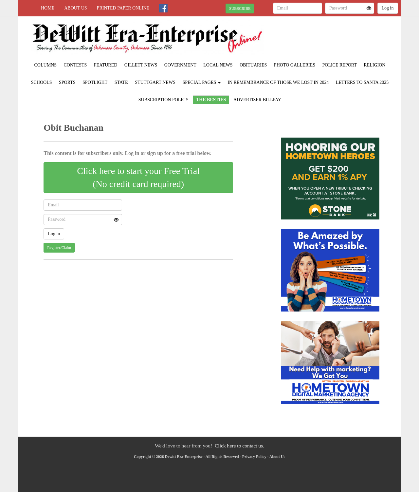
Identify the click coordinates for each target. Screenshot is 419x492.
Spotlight (94, 82)
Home (47, 8)
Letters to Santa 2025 (362, 82)
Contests (75, 65)
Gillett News (140, 65)
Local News (217, 65)
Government (180, 65)
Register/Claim (59, 247)
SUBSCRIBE (239, 8)
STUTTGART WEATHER (341, 39)
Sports (67, 82)
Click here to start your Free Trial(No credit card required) (138, 177)
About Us (75, 8)
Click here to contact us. (239, 445)
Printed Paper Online (123, 8)
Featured (106, 65)
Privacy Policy (254, 456)
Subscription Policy (163, 99)
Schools (41, 82)
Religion (374, 65)
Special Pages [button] (201, 82)
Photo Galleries (294, 65)
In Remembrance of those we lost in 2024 (278, 82)
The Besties (211, 99)
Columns (45, 65)
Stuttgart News (155, 82)
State (121, 82)
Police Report (339, 65)
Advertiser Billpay (257, 99)
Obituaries (253, 65)
